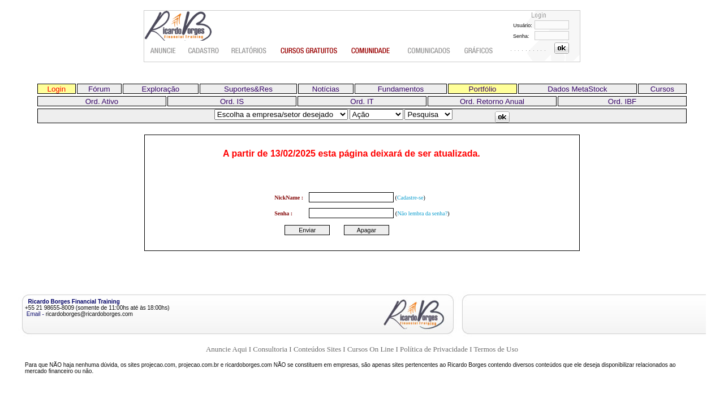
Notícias (325, 89)
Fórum (99, 89)
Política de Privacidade (434, 349)
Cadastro (204, 51)
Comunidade (372, 51)
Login (57, 89)
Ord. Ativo (102, 101)
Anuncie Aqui (226, 349)
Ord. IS (232, 101)
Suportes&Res (248, 89)
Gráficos (479, 51)
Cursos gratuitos (310, 51)
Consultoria (270, 349)
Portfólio (483, 89)
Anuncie (163, 51)
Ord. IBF (622, 101)
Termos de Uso (496, 349)
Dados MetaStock (577, 89)
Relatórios (249, 51)
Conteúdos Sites (317, 349)
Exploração (161, 89)
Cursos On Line (370, 349)
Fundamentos (401, 89)
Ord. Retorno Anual (492, 101)
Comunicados (428, 51)
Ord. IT (361, 101)
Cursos (662, 89)
